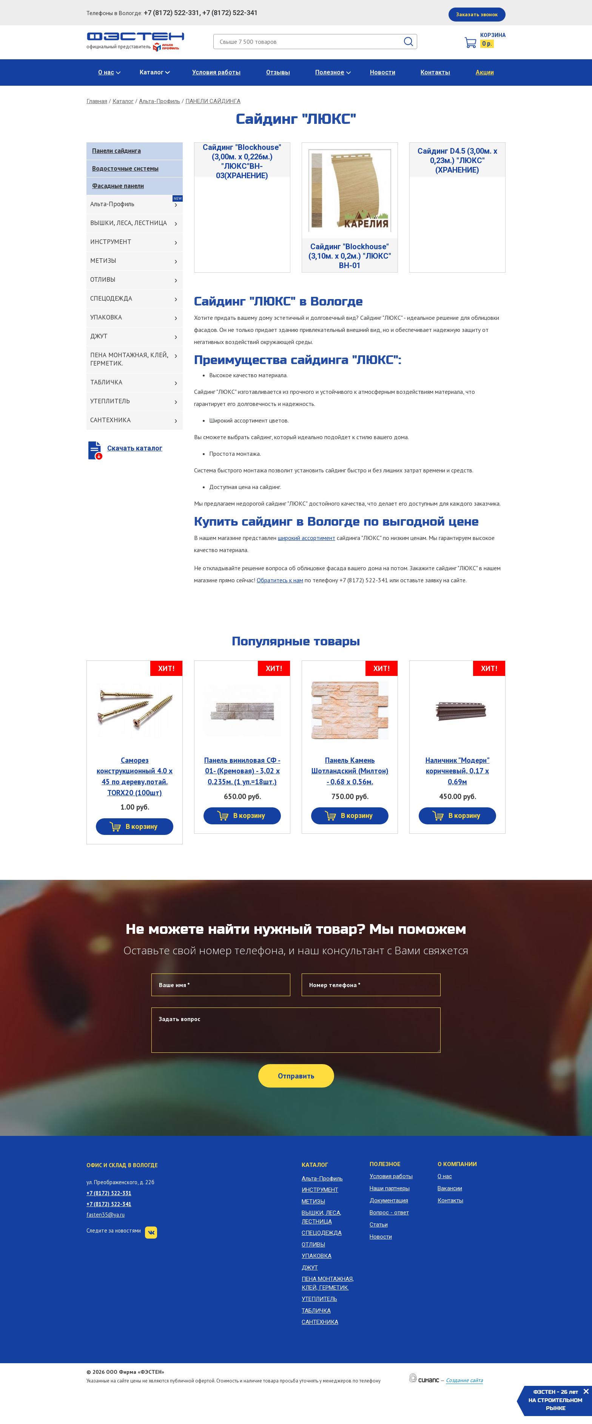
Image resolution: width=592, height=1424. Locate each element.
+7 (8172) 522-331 (108, 1193)
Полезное (329, 72)
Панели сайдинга (116, 151)
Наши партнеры (390, 1188)
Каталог (151, 72)
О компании (457, 1164)
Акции (485, 72)
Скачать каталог (134, 448)
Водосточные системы (125, 168)
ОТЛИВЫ (103, 279)
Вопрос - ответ (389, 1212)
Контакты (435, 72)
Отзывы (278, 72)
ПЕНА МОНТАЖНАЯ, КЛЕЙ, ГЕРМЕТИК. (129, 359)
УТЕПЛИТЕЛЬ (110, 401)
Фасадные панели (118, 186)
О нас (106, 72)
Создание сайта (464, 1380)
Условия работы (216, 72)
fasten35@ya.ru (105, 1214)
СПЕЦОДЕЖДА (111, 298)
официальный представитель (132, 46)
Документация (389, 1200)
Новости (382, 72)
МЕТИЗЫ (103, 260)
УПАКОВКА (106, 317)
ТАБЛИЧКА (106, 382)
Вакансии (450, 1188)
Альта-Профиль (159, 101)
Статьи (379, 1224)
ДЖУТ (99, 336)
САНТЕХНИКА (110, 420)
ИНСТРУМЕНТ (110, 242)
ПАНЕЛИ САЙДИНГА (212, 101)
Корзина (493, 35)
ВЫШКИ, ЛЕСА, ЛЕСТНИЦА (128, 223)
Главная (96, 101)
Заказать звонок (477, 14)
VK (151, 1233)
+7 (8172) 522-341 (108, 1204)
